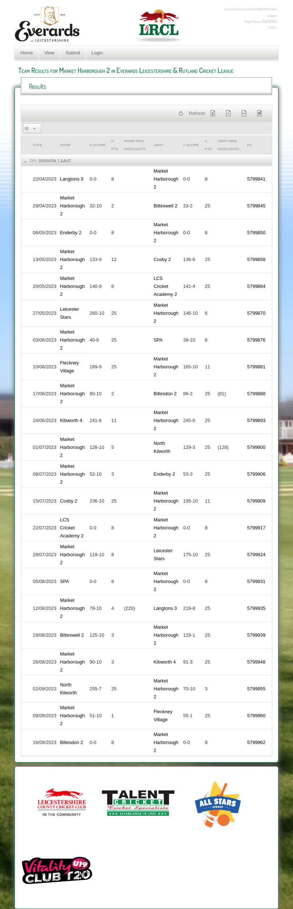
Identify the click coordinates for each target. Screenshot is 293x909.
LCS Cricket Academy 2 (165, 286)
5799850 (256, 232)
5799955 (256, 688)
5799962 (256, 742)
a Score (191, 145)
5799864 (256, 286)
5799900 (256, 447)
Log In (272, 27)
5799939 (256, 635)
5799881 (256, 366)
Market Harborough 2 (165, 179)
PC (249, 145)
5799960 (256, 715)
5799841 (256, 179)
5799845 (256, 205)
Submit (73, 52)
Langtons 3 (71, 179)
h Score (98, 145)
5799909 (256, 501)
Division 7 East (54, 160)
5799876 (256, 340)
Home (26, 52)
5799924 (256, 554)
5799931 (256, 581)
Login (97, 52)
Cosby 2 (162, 259)
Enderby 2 (70, 232)
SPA (157, 340)
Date (37, 145)
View (49, 52)
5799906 (256, 474)
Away (158, 145)
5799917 (256, 527)
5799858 (256, 259)
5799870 (256, 313)
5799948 (256, 662)
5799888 (256, 393)
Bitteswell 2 (165, 205)
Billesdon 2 (165, 393)
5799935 (256, 608)
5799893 (256, 420)
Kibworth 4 (71, 420)
